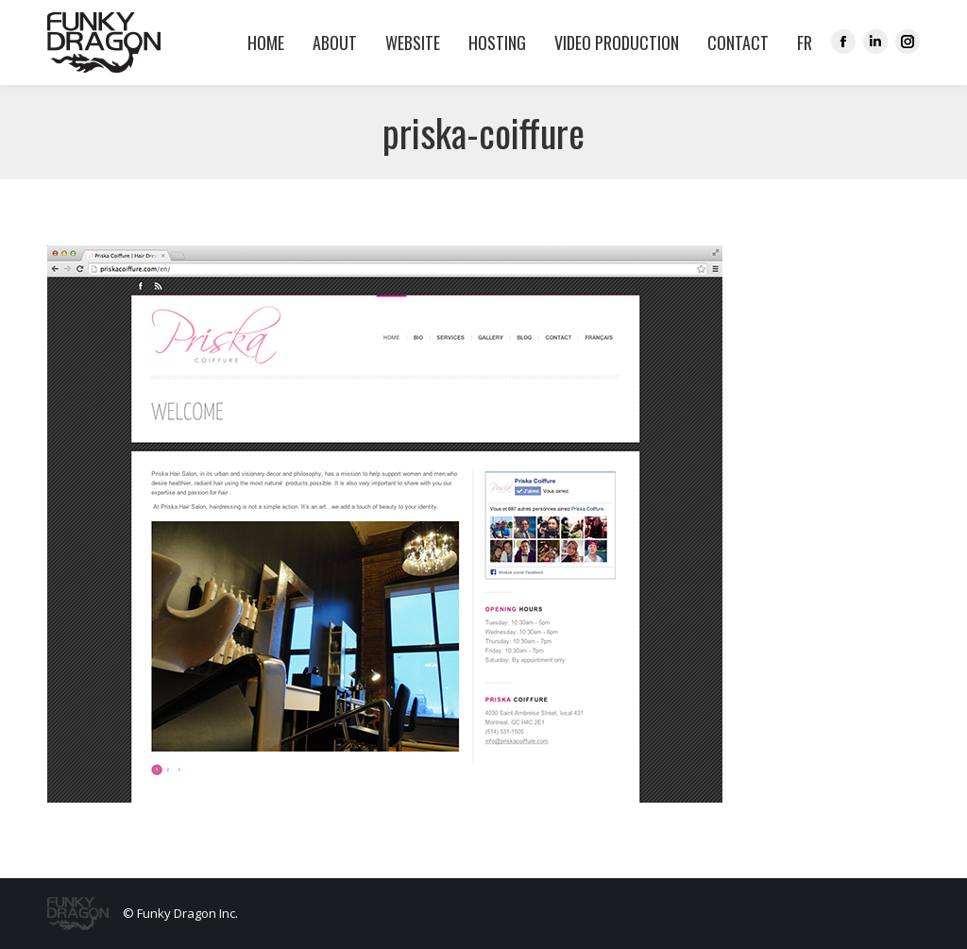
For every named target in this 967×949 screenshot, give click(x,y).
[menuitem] (800, 42)
